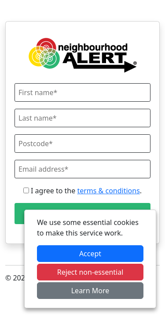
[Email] (82, 169)
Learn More (90, 290)
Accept (90, 253)
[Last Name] (82, 118)
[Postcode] (82, 143)
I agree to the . (82, 190)
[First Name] (82, 92)
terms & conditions (108, 190)
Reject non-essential (90, 272)
